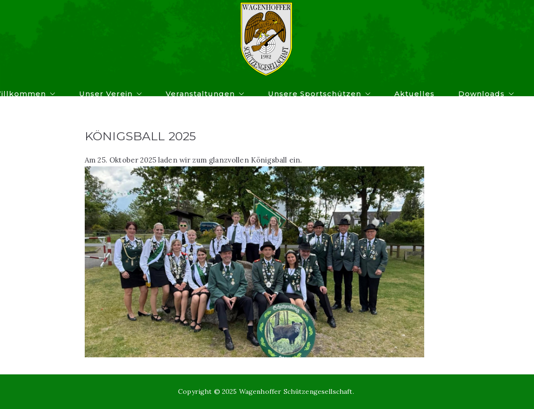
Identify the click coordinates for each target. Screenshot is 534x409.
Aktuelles (414, 93)
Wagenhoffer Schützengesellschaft (296, 391)
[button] (50, 93)
